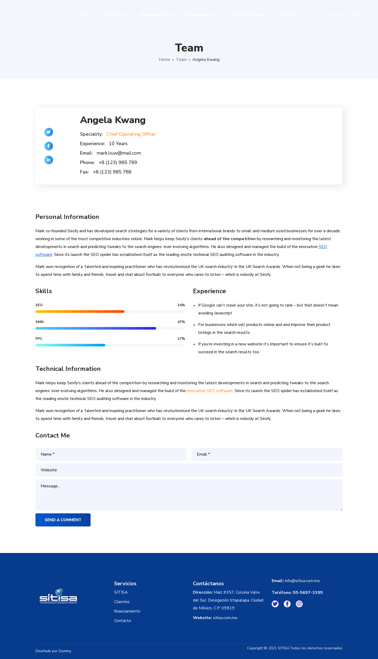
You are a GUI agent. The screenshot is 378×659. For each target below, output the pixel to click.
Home (164, 59)
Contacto (122, 621)
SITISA (121, 592)
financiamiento (127, 611)
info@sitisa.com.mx (302, 581)
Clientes (122, 602)
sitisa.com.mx (225, 618)
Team (181, 59)
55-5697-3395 (308, 592)
